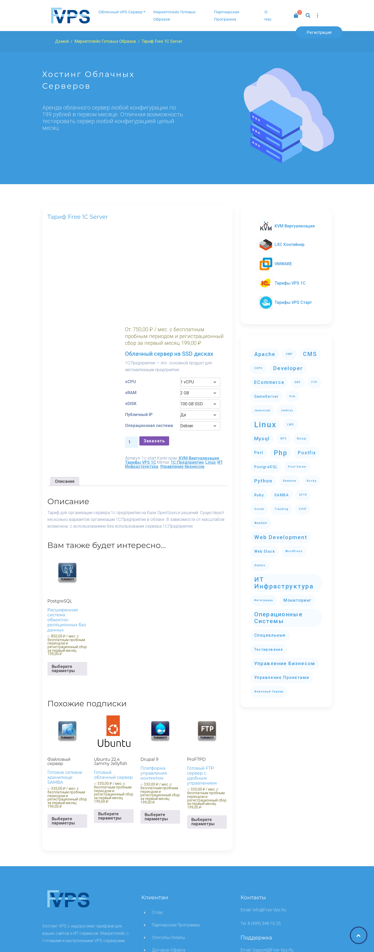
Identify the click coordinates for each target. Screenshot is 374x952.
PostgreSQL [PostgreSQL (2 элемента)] (266, 463)
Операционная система (156, 348)
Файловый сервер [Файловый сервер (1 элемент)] (269, 688)
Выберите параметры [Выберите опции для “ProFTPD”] (203, 753)
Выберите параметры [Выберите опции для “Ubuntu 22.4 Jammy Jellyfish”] (109, 747)
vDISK (146, 322)
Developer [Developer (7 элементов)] (288, 364)
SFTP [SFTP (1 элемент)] (303, 491)
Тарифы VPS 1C (188, 389)
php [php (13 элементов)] (281, 449)
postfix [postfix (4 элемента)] (307, 449)
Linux (181, 393)
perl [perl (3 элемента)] (258, 449)
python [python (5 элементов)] (263, 477)
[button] (316, 13)
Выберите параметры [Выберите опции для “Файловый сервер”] (63, 752)
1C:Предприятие (157, 393)
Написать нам (165, 893)
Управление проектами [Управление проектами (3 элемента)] (281, 673)
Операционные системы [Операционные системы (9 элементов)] (278, 614)
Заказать (170, 367)
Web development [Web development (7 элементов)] (280, 533)
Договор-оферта (168, 881)
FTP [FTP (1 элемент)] (314, 378)
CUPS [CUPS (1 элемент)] (258, 364)
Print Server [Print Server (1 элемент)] (297, 463)
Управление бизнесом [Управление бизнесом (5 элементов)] (284, 660)
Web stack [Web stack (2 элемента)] (264, 548)
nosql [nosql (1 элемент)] (301, 435)
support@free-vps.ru (272, 881)
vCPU (146, 300)
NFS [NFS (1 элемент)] (283, 435)
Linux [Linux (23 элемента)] (265, 421)
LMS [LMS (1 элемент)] (290, 421)
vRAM (146, 311)
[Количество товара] (147, 369)
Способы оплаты (168, 868)
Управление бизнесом (198, 397)
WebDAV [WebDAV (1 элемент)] (260, 519)
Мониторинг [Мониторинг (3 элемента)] (297, 596)
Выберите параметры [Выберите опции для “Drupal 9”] (156, 748)
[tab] (64, 412)
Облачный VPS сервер (120, 11)
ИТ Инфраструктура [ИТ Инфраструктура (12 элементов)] (284, 579)
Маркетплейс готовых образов (174, 15)
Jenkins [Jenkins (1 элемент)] (287, 406)
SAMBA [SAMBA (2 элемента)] (281, 491)
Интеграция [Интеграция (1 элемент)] (263, 596)
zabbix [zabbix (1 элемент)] (259, 561)
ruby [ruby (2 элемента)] (259, 491)
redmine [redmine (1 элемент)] (289, 477)
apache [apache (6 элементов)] (264, 350)
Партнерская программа (225, 15)
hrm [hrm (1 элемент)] (292, 392)
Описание (65, 412)
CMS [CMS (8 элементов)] (310, 350)
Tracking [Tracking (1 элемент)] (282, 505)
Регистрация (319, 32)
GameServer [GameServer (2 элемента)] (266, 393)
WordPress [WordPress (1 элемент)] (294, 547)
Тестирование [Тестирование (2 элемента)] (268, 646)
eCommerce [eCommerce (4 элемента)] (269, 378)
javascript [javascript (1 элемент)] (262, 406)
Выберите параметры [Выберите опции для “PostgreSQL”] (63, 599)
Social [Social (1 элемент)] (259, 505)
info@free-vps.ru (269, 841)
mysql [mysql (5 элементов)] (262, 435)
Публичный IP (155, 333)
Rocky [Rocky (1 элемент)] (311, 477)
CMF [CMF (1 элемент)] (289, 350)
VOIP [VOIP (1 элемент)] (302, 505)
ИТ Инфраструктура (167, 395)
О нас (266, 15)
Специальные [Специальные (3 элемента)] (270, 631)
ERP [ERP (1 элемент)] (298, 378)
